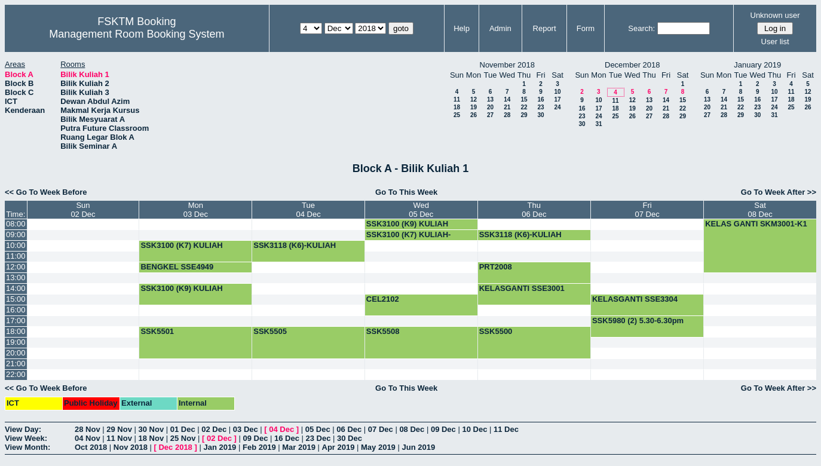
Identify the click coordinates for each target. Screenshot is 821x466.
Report (544, 28)
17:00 (16, 320)
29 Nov (119, 429)
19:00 (16, 342)
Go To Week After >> (778, 192)
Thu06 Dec (534, 210)
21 (507, 107)
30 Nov (151, 429)
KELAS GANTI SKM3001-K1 (756, 223)
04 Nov (87, 438)
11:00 (16, 256)
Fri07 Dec (647, 210)
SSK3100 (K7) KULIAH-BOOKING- (408, 239)
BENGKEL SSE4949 (176, 266)
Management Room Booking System (136, 34)
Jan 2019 (219, 447)
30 (540, 115)
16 (540, 99)
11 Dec (506, 429)
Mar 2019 (298, 447)
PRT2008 (495, 266)
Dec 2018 (175, 447)
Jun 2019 (418, 447)
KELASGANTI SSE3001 (522, 288)
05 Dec (317, 429)
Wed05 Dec (421, 210)
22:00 (16, 374)
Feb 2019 (259, 447)
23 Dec (318, 438)
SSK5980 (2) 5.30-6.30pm (638, 320)
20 (490, 107)
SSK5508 (383, 331)
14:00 (16, 288)
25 (457, 115)
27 (490, 115)
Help (462, 28)
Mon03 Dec (195, 210)
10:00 (16, 245)
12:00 (16, 266)
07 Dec (380, 429)
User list (775, 41)
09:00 (16, 234)
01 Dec (182, 429)
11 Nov (119, 438)
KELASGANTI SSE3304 (635, 299)
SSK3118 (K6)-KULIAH (520, 234)
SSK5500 (496, 331)
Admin (500, 28)
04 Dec (281, 429)
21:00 (16, 363)
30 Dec (349, 438)
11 (457, 99)
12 (473, 99)
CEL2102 (382, 299)
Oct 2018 (91, 447)
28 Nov (87, 429)
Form (586, 28)
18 (457, 107)
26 (473, 115)
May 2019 (378, 447)
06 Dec (349, 429)
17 (557, 99)
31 (598, 124)
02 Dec (213, 429)
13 (490, 99)
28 (507, 115)
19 (473, 107)
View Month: (27, 447)
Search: (641, 28)
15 (523, 99)
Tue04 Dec (308, 210)
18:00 (16, 331)
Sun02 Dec (83, 210)
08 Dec (411, 429)
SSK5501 (157, 331)
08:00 (16, 223)
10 (557, 91)
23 (540, 107)
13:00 (16, 277)
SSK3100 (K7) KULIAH (181, 245)
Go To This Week (406, 192)
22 (523, 107)
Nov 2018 (131, 447)
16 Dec (286, 438)
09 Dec (443, 429)
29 (523, 115)
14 (507, 99)
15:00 (16, 299)
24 (557, 107)
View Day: (23, 429)
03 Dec (245, 429)
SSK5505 (270, 331)
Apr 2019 (338, 447)
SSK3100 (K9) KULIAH (407, 223)
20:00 (16, 352)
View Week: (26, 438)
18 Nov (151, 438)
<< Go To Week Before (46, 192)
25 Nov (183, 438)
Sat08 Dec (760, 210)
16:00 (16, 309)
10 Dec (474, 429)
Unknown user (775, 15)
